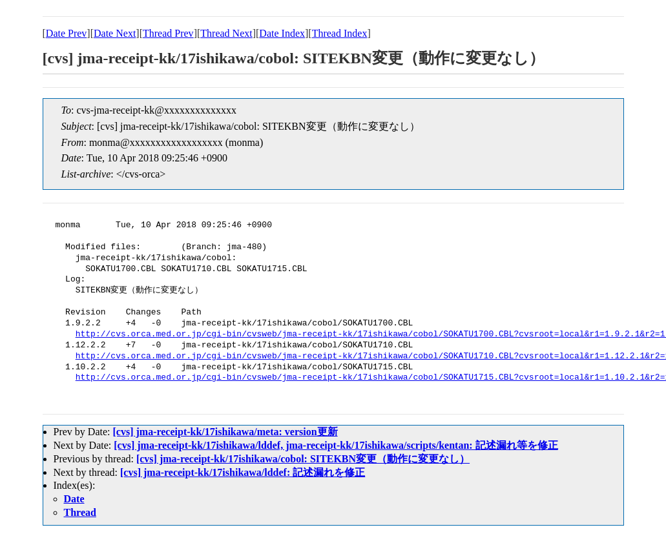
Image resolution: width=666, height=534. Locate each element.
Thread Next (226, 33)
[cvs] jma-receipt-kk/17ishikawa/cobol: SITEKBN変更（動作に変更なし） (303, 458)
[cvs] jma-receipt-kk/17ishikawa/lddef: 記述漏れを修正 (242, 472)
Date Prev (66, 33)
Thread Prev (168, 33)
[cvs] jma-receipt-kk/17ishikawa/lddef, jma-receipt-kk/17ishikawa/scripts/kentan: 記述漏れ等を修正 (335, 445)
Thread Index (340, 33)
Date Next (115, 33)
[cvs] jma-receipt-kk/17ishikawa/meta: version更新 (224, 431)
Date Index (282, 33)
